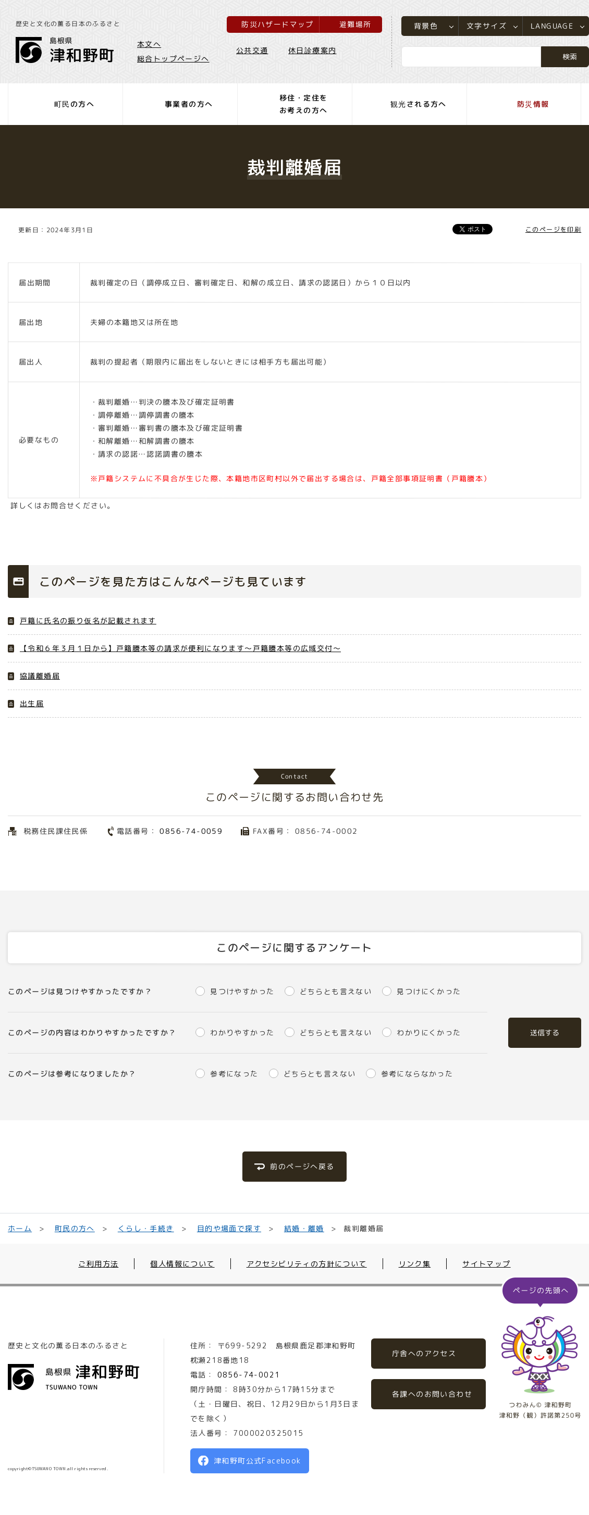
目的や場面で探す (229, 1228)
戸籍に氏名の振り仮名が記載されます (88, 620)
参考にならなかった (417, 1074)
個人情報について (182, 1264)
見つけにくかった (429, 991)
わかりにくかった (429, 1032)
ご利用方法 (98, 1264)
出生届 (32, 703)
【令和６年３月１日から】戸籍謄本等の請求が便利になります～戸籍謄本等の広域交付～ (180, 648)
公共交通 (252, 50)
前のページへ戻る (302, 1166)
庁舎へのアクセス (424, 1353)
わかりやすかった (242, 1032)
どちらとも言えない (336, 991)
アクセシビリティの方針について (307, 1264)
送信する (544, 1032)
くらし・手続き (146, 1228)
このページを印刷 (553, 229)
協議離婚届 (40, 676)
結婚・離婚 (304, 1228)
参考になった (234, 1074)
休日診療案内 (312, 50)
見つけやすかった (242, 991)
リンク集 (415, 1264)
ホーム (20, 1228)
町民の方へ (75, 1228)
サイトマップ (486, 1264)
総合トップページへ (173, 58)
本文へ (149, 43)
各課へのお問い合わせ (432, 1394)
